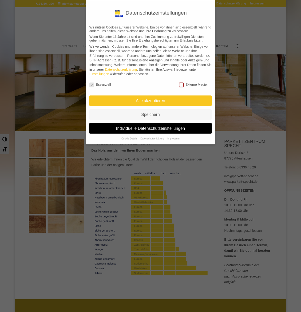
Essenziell (100, 82)
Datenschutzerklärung (121, 66)
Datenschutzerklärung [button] (152, 135)
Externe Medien (194, 82)
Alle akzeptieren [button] (150, 97)
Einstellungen (99, 71)
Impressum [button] (173, 135)
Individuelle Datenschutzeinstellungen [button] (150, 125)
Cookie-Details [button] (129, 135)
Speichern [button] (150, 111)
